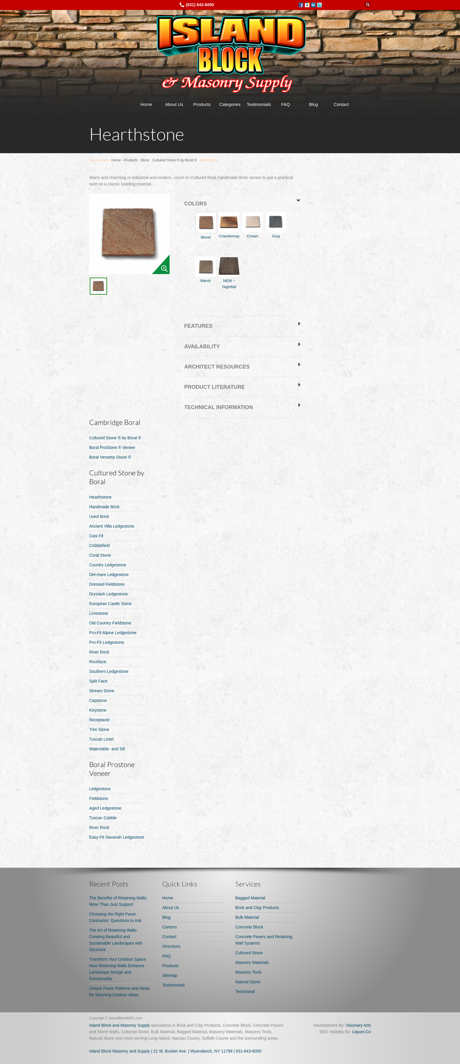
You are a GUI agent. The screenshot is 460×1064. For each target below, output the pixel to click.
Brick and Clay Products (257, 907)
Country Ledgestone (107, 565)
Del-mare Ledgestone (109, 574)
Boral (145, 160)
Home (146, 104)
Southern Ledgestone (108, 671)
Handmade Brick (104, 506)
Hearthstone (100, 497)
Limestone (98, 613)
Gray (276, 225)
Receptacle (99, 719)
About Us (174, 104)
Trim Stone (99, 729)
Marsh (205, 269)
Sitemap (169, 975)
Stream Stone (101, 690)
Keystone (97, 710)
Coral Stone (100, 555)
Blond (205, 225)
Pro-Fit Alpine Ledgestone (112, 632)
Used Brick (99, 516)
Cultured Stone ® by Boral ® (174, 160)
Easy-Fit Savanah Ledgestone (116, 837)
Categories (230, 104)
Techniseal (245, 991)
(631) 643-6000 (200, 4)
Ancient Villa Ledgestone (111, 526)
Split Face (98, 681)
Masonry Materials (252, 962)
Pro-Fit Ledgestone (106, 642)
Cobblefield (99, 545)
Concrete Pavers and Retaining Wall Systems (263, 939)
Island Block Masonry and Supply (119, 1051)
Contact (341, 104)
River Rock (99, 652)
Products (202, 104)
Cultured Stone (249, 952)
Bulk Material (247, 917)
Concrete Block (249, 927)
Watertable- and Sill (107, 749)
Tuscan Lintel (101, 739)
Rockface (97, 661)
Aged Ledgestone (105, 808)
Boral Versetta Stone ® (110, 457)
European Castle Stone (110, 603)
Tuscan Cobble (103, 817)
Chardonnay (229, 225)
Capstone (98, 700)
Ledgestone (100, 788)
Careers (169, 927)
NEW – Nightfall (229, 272)
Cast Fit (96, 535)
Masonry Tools (248, 972)
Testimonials (259, 104)
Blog (313, 104)
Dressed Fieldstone (107, 584)
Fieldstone (98, 798)
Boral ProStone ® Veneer (112, 447)
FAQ (285, 104)
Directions (171, 946)
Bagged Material (250, 898)
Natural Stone (248, 981)
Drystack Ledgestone (108, 594)
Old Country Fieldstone (110, 623)
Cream (252, 225)
